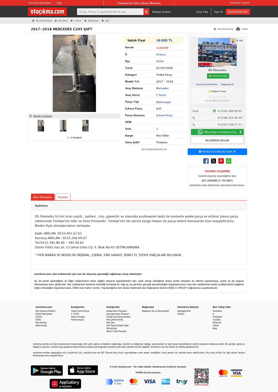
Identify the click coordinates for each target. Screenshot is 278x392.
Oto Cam (110, 322)
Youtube (216, 319)
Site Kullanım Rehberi (46, 311)
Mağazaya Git (227, 84)
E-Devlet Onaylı (218, 76)
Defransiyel (92, 20)
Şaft (105, 20)
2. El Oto (75, 314)
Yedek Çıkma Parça (80, 311)
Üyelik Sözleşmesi (44, 314)
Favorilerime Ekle (223, 29)
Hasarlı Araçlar (78, 317)
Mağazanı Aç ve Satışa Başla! (155, 311)
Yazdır (242, 29)
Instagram (217, 317)
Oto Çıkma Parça (42, 20)
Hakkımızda (41, 325)
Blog (59, 2)
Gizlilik (39, 317)
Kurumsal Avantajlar (40, 2)
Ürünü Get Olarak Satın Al (217, 151)
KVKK (38, 319)
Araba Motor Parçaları (116, 311)
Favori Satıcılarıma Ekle (207, 84)
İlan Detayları (42, 197)
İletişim (180, 314)
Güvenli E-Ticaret (239, 2)
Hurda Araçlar (77, 319)
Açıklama (41, 205)
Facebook (217, 311)
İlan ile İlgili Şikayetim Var (154, 149)
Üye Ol (218, 11)
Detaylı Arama (161, 11)
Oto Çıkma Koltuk (114, 319)
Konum (63, 197)
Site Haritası (41, 322)
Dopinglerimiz (184, 311)
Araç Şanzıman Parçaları (117, 314)
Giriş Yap (202, 11)
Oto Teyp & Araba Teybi (117, 325)
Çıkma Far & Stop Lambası (118, 317)
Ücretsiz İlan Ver (238, 11)
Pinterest (217, 322)
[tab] (139, 205)
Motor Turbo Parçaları (116, 331)
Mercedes (61, 20)
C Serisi (76, 20)
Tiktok (216, 325)
